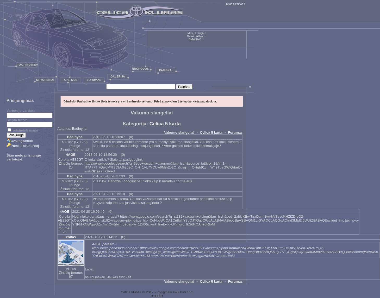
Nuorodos (140, 68)
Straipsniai (45, 79)
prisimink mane (23, 130)
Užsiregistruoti (20, 141)
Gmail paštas (195, 36)
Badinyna (79, 129)
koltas (71, 237)
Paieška (165, 70)
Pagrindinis (26, 64)
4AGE (70, 155)
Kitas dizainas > (236, 3)
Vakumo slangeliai (179, 132)
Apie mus (70, 79)
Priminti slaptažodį (23, 146)
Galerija (117, 76)
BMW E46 (195, 39)
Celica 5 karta (165, 123)
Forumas (94, 79)
